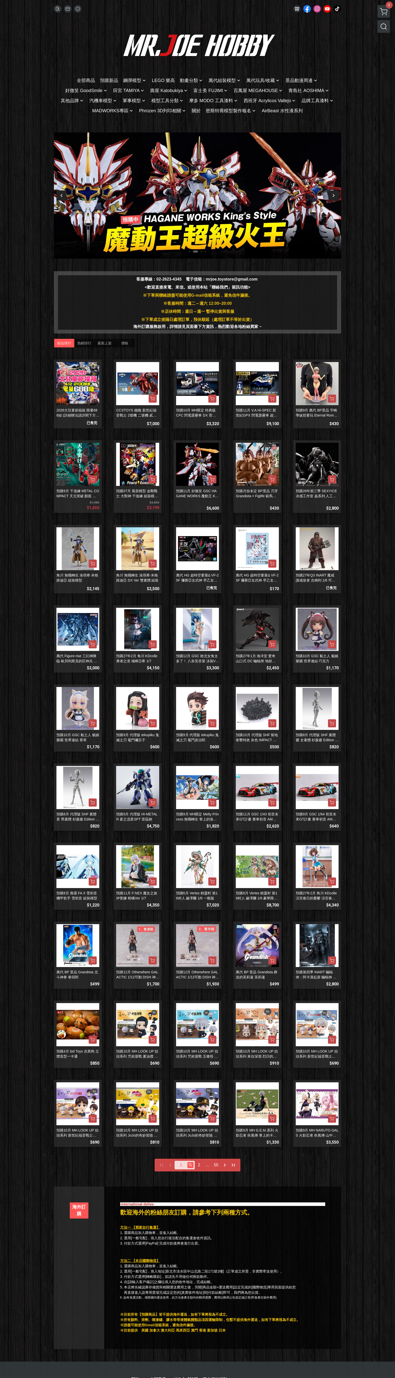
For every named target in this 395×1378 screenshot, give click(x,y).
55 (216, 1165)
